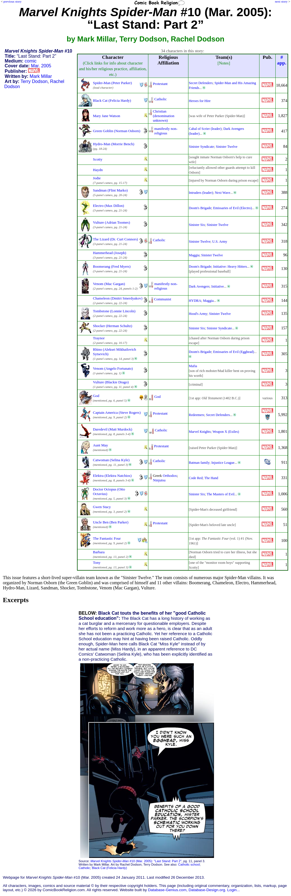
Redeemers (196, 415)
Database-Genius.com (167, 890)
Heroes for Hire (200, 101)
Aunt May (100, 445)
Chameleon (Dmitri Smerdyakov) (117, 298)
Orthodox (170, 475)
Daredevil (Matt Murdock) (112, 429)
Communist (162, 299)
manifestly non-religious (166, 130)
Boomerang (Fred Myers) (111, 266)
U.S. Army (219, 242)
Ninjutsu (159, 480)
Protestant (160, 84)
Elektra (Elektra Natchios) (112, 475)
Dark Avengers (199, 286)
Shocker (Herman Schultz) (112, 326)
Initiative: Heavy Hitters (230, 267)
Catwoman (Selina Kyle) (111, 460)
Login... (233, 890)
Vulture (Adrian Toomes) (111, 222)
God (96, 396)
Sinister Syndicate (201, 147)
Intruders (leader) (201, 193)
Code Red (196, 478)
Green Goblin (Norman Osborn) (116, 131)
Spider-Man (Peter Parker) (112, 83)
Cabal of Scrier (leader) (205, 129)
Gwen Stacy (102, 507)
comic (31, 61)
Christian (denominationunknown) (163, 115)
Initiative (217, 286)
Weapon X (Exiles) (226, 432)
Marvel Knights (200, 432)
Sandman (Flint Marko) (110, 190)
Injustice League (222, 463)
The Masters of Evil (220, 494)
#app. (281, 60)
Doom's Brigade (200, 208)
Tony (96, 562)
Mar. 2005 (41, 65)
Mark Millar (41, 76)
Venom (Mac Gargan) (109, 284)
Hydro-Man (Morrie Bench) (113, 144)
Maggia (194, 255)
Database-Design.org (207, 890)
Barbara (99, 552)
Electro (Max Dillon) (108, 205)
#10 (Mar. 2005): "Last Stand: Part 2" (136, 861)
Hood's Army (198, 314)
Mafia (193, 366)
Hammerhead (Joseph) (109, 253)
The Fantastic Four (107, 538)
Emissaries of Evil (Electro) (232, 208)
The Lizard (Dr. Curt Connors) (115, 239)
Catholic (160, 99)
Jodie (97, 178)
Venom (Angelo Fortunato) (113, 368)
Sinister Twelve (226, 147)
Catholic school (189, 864)
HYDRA (195, 301)
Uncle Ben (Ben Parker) (110, 522)
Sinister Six (197, 225)
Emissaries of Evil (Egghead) (233, 352)
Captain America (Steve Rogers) (117, 412)
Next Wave (222, 193)
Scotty (97, 159)
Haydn (98, 170)
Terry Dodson (33, 81)
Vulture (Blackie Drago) (111, 382)
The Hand (211, 478)
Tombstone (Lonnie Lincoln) (114, 311)
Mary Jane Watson (106, 116)
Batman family (199, 463)
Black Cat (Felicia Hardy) (112, 100)
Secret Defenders (201, 83)
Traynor (99, 338)
